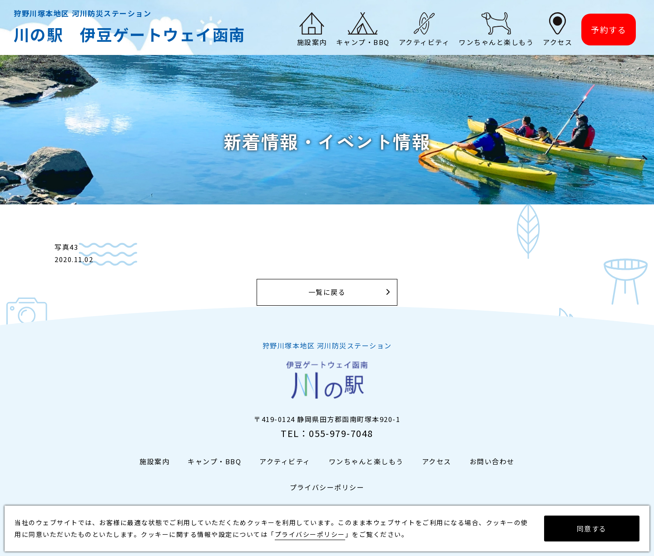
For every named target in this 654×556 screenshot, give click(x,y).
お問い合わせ (492, 462)
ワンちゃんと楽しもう (366, 462)
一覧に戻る (327, 292)
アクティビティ (285, 462)
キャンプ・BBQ (214, 462)
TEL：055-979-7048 (327, 433)
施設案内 (154, 462)
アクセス (436, 462)
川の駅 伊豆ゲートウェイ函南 (130, 34)
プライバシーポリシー (327, 487)
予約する (608, 30)
